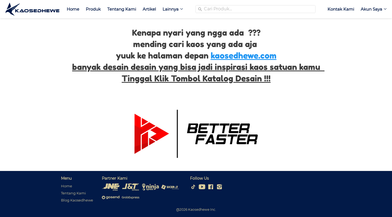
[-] (193, 187)
